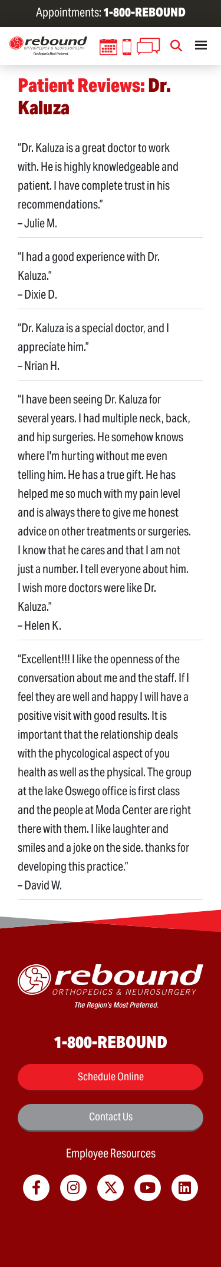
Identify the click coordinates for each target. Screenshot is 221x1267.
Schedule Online (111, 1076)
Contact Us (111, 1116)
